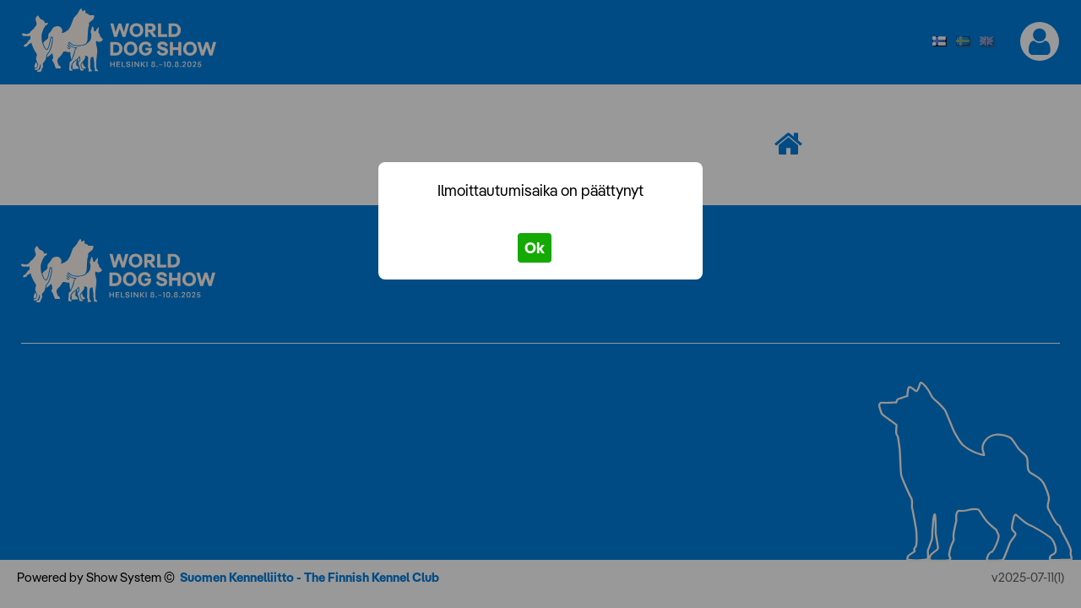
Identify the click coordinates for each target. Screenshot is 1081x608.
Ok (534, 248)
